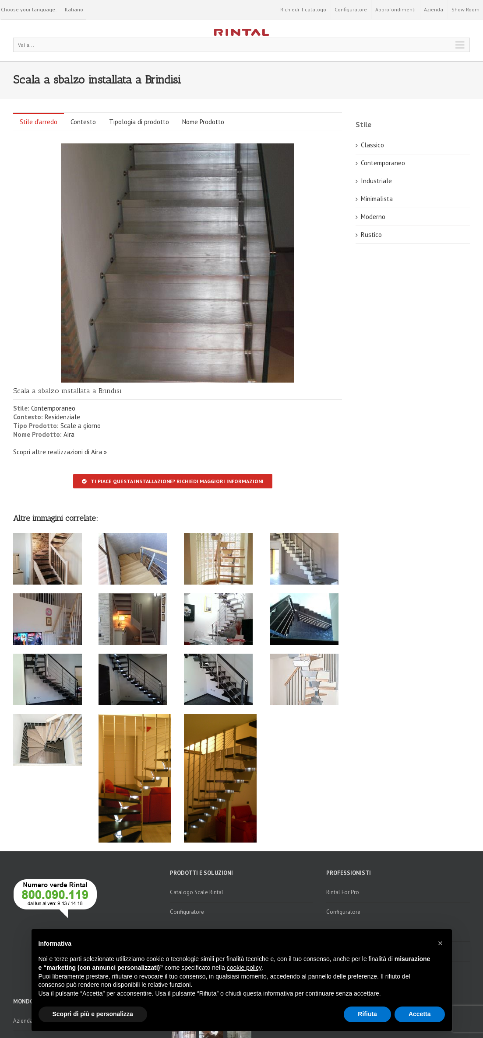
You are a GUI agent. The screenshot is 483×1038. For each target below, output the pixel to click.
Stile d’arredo (38, 122)
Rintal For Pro (342, 892)
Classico (372, 145)
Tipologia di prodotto (139, 122)
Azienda (433, 9)
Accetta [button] (420, 1013)
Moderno (373, 216)
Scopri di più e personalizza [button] (93, 1013)
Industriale (376, 181)
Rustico (371, 234)
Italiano (74, 9)
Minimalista (377, 199)
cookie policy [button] (244, 967)
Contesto (83, 122)
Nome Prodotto (203, 122)
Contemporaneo (53, 408)
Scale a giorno (80, 425)
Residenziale (62, 417)
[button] (441, 943)
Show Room (465, 9)
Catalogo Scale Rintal (196, 892)
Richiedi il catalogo (303, 9)
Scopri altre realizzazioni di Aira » (60, 452)
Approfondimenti (395, 9)
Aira (68, 434)
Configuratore (351, 9)
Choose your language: (28, 9)
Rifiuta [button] (367, 1013)
